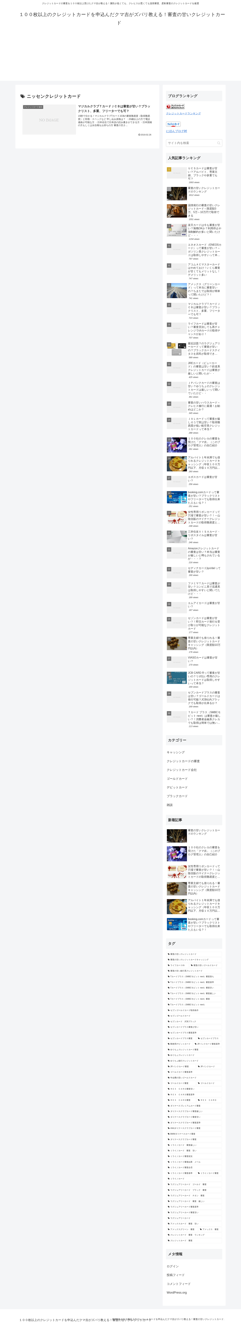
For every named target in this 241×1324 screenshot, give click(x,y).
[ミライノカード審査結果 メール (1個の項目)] (194, 1162)
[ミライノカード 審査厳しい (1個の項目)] (194, 1145)
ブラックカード (177, 796)
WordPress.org (177, 1292)
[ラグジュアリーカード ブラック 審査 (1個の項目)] (194, 1190)
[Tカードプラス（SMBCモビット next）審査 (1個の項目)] (194, 999)
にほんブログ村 (176, 131)
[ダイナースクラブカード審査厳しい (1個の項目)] (194, 1111)
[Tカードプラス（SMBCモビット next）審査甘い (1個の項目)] (194, 987)
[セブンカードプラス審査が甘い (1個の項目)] (194, 1027)
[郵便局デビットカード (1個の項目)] (179, 1044)
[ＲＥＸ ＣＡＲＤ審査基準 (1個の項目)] (194, 1094)
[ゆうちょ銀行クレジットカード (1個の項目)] (194, 1060)
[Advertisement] (120, 57)
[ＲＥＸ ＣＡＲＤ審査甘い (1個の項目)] (194, 1089)
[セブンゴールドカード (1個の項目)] (194, 1016)
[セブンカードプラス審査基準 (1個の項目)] (194, 1032)
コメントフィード (179, 1284)
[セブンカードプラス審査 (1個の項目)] (181, 1038)
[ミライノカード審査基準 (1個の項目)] (181, 1173)
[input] (194, 143)
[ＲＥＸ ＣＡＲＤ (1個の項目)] (209, 1100)
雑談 (170, 805)
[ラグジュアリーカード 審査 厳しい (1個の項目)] (194, 1201)
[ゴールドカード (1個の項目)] (209, 1083)
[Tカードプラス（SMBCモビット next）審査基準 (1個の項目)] (194, 982)
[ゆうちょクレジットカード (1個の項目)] (194, 1055)
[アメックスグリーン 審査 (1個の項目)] (182, 1229)
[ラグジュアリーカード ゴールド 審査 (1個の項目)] (194, 1184)
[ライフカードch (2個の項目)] (177, 965)
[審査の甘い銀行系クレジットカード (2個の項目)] (194, 971)
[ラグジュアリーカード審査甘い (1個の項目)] (194, 1212)
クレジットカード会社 (182, 770)
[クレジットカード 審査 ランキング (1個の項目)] (194, 1235)
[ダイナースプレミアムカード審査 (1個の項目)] (194, 1105)
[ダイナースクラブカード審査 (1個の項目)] (194, 1139)
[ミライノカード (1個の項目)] (194, 1178)
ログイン (173, 1266)
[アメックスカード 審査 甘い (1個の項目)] (194, 1223)
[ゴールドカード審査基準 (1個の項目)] (194, 1072)
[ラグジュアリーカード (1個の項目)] (194, 1218)
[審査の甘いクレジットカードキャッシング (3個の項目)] (194, 959)
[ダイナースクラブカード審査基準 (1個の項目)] (194, 1122)
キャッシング (176, 752)
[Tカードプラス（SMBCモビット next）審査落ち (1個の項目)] (194, 976)
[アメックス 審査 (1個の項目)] (210, 1229)
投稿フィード (176, 1275)
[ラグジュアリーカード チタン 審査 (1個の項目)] (194, 1195)
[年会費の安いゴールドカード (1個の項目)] (194, 1077)
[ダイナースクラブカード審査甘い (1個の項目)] (194, 1117)
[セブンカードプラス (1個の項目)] (209, 1038)
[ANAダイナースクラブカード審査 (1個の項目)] (194, 1128)
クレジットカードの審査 (183, 761)
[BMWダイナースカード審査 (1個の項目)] (194, 1134)
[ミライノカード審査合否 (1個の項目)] (194, 1167)
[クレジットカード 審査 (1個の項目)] (194, 1240)
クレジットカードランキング (183, 113)
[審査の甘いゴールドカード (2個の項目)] (205, 965)
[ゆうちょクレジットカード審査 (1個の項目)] (194, 1049)
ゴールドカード (177, 778)
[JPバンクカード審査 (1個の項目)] (181, 1066)
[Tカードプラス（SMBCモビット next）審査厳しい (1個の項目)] (194, 993)
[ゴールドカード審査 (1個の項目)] (181, 1083)
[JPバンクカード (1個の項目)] (209, 1066)
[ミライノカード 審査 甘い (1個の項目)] (194, 1150)
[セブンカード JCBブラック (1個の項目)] (194, 1021)
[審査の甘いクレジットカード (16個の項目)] (194, 954)
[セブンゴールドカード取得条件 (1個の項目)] (194, 1010)
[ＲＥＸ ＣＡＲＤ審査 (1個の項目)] (181, 1100)
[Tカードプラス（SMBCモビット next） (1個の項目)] (194, 1004)
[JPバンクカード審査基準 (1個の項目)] (207, 1044)
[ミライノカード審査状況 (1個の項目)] (194, 1156)
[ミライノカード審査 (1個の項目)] (209, 1173)
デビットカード (177, 787)
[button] (219, 143)
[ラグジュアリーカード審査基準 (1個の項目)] (194, 1206)
